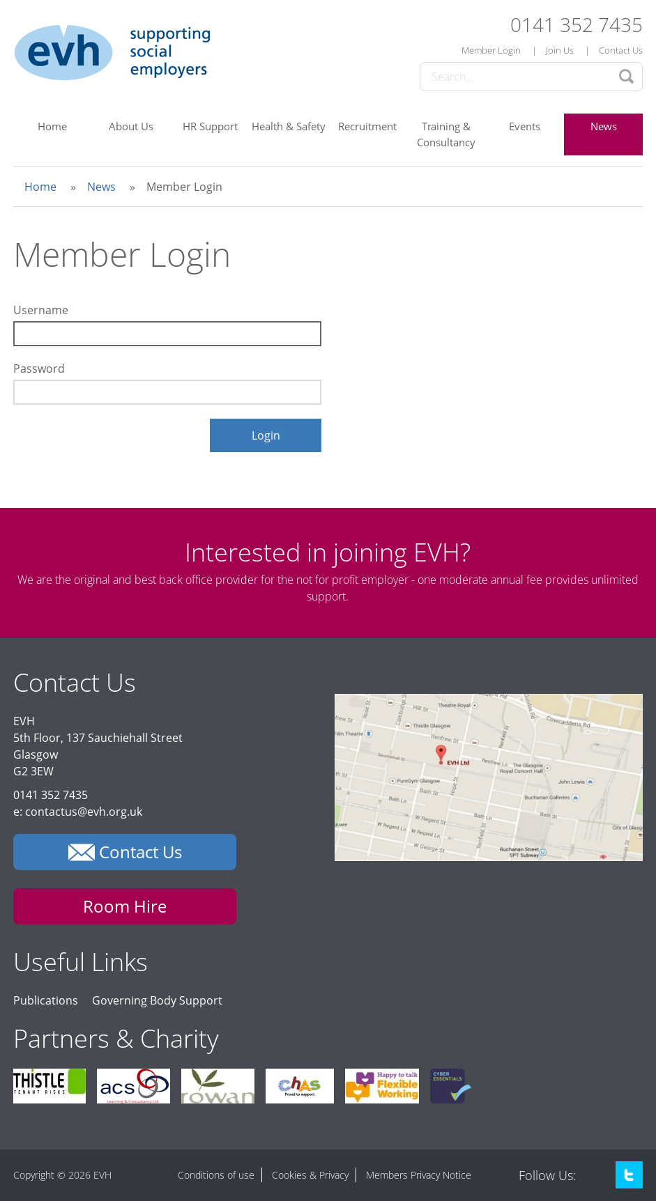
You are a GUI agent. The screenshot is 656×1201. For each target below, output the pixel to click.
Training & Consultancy (446, 134)
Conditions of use (216, 1174)
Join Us (560, 50)
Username (40, 310)
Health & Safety (289, 126)
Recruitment (367, 126)
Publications (45, 1000)
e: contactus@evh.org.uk (77, 811)
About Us (131, 126)
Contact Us (621, 50)
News (603, 126)
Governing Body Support (157, 1000)
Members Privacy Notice (418, 1174)
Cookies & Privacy (310, 1174)
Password (39, 368)
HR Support (210, 126)
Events (524, 126)
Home (52, 126)
